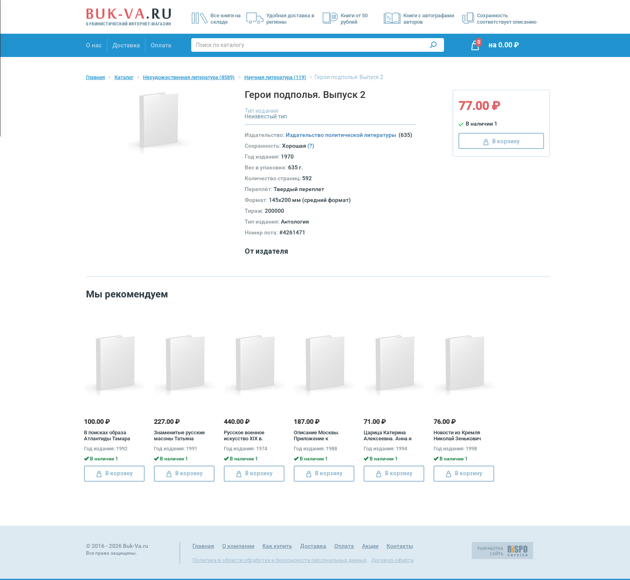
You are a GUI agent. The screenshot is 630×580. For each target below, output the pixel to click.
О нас (94, 45)
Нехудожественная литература (189, 77)
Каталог (124, 77)
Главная (95, 77)
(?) (310, 145)
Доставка (126, 45)
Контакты (400, 546)
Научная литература (275, 77)
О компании (238, 546)
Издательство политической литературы (342, 135)
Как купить (277, 546)
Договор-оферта (392, 560)
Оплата (161, 45)
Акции (370, 546)
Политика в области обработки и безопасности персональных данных (279, 560)
